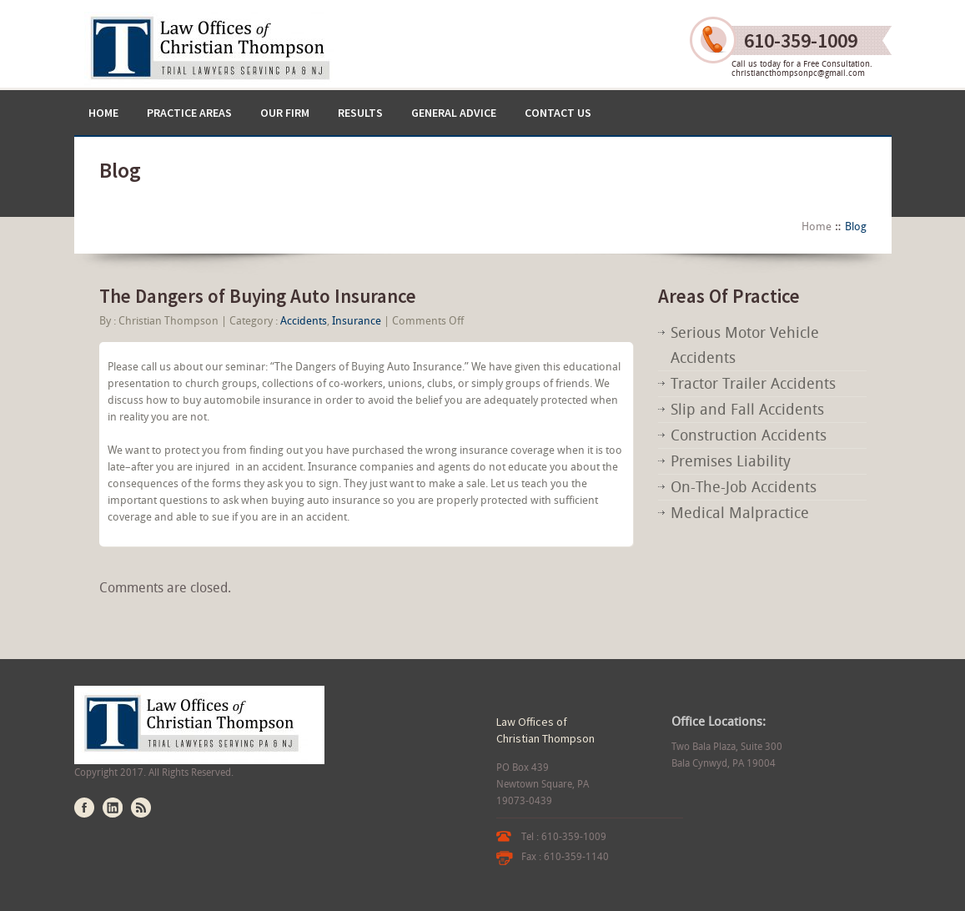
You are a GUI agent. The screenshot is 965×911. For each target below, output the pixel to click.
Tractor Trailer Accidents (753, 383)
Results (360, 112)
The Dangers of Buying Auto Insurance (257, 296)
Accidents (303, 321)
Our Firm (284, 112)
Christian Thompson (168, 321)
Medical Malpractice (740, 512)
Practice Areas (189, 112)
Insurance (356, 321)
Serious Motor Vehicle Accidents (745, 345)
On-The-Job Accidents (744, 487)
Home (103, 112)
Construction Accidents (749, 435)
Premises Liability (731, 461)
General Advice (453, 112)
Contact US (558, 112)
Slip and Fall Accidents (747, 409)
